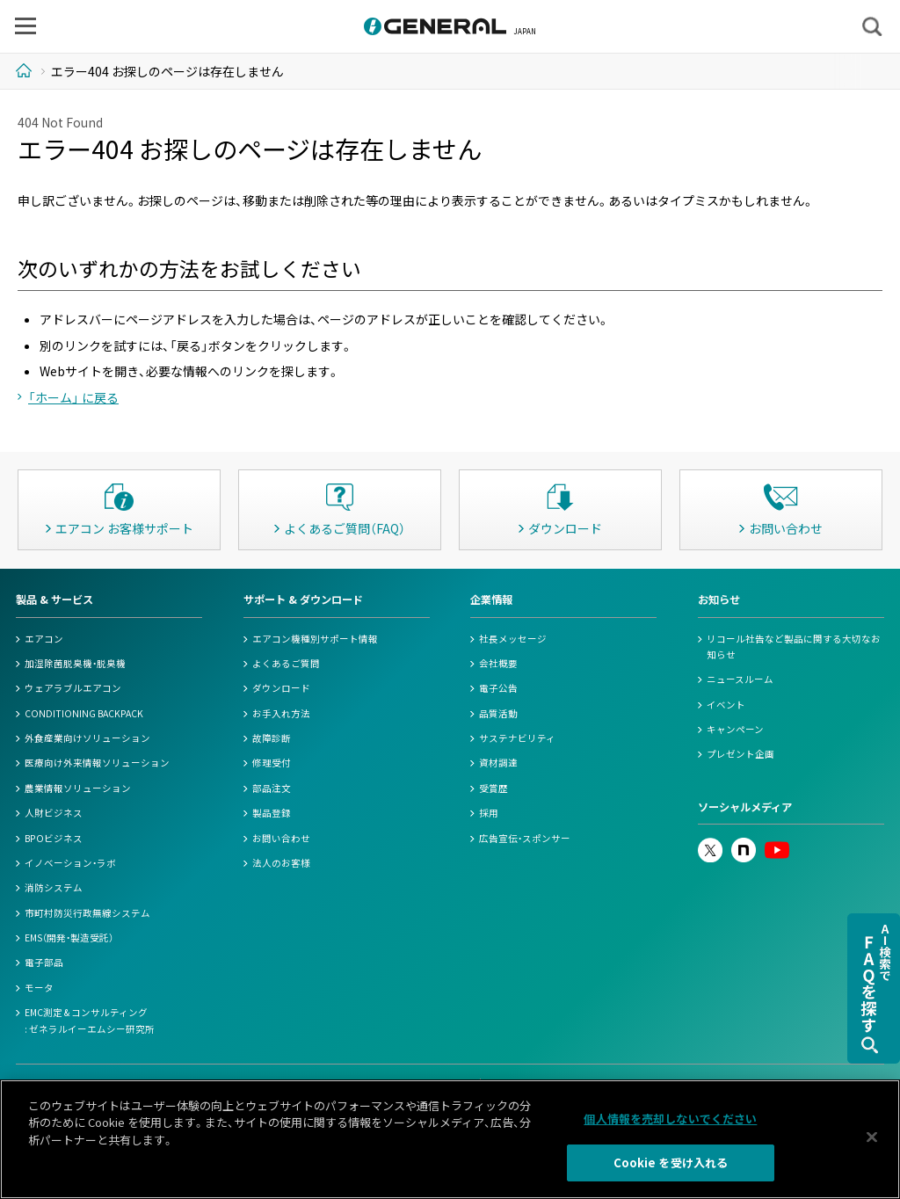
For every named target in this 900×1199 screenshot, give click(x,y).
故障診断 (271, 738)
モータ (39, 987)
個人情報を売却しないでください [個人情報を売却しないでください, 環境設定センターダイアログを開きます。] (670, 1118)
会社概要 (498, 663)
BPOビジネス (54, 838)
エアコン (44, 638)
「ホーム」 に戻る (73, 397)
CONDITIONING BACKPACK (84, 713)
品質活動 (498, 713)
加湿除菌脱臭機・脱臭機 (75, 663)
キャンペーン (735, 729)
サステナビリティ (517, 738)
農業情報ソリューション (78, 788)
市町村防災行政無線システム (87, 912)
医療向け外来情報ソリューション (97, 762)
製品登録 (271, 812)
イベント (726, 704)
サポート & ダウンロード (303, 599)
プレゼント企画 (740, 753)
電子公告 (498, 687)
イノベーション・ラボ (70, 862)
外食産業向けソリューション (87, 738)
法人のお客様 (281, 862)
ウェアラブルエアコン (73, 687)
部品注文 (271, 788)
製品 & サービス (54, 599)
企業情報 (491, 599)
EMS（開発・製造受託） (69, 937)
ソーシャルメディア (745, 807)
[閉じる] (872, 1136)
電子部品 (44, 962)
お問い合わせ (281, 838)
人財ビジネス (54, 812)
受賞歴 (493, 788)
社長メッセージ (513, 638)
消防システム (54, 887)
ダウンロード (281, 687)
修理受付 (271, 762)
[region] (450, 1139)
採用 (488, 812)
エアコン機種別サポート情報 (315, 638)
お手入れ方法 (281, 713)
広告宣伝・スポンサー (524, 838)
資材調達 (498, 762)
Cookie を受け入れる (671, 1162)
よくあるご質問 (286, 663)
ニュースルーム (740, 679)
